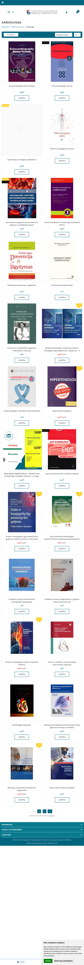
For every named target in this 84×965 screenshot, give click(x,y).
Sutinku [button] (48, 961)
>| (50, 811)
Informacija (7, 824)
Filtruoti (11, 35)
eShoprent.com (52, 843)
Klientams (6, 835)
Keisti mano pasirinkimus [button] (63, 961)
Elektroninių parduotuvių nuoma (37, 843)
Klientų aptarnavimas (12, 830)
